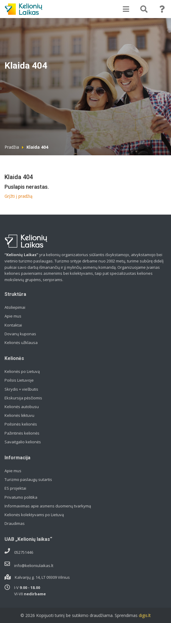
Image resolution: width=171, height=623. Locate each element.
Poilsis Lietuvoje (19, 380)
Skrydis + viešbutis (21, 389)
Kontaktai (13, 325)
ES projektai (15, 488)
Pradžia (12, 147)
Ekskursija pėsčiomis (23, 398)
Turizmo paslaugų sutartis (28, 479)
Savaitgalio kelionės (23, 442)
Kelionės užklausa (21, 342)
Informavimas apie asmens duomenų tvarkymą (48, 506)
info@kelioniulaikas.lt (33, 565)
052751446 (23, 552)
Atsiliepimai (15, 307)
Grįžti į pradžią (19, 196)
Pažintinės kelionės (22, 433)
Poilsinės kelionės (21, 424)
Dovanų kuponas (20, 333)
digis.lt (145, 615)
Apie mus (13, 316)
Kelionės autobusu (22, 406)
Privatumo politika (21, 497)
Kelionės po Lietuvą (22, 371)
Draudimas (15, 523)
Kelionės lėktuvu (19, 415)
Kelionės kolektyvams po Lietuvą (34, 514)
